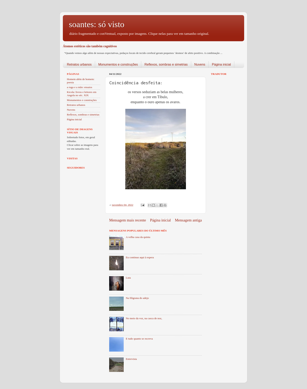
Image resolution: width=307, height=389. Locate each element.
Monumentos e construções (118, 64)
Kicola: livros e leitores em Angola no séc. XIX (81, 94)
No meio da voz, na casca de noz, (144, 318)
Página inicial (221, 64)
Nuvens (199, 64)
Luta (128, 277)
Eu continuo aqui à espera (140, 257)
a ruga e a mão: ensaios (79, 87)
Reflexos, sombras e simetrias (166, 64)
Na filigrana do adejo (137, 297)
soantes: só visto (96, 24)
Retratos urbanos (79, 64)
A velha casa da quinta (138, 237)
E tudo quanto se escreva (139, 338)
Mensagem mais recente (127, 220)
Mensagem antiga (188, 220)
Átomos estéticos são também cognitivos (90, 46)
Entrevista (131, 358)
